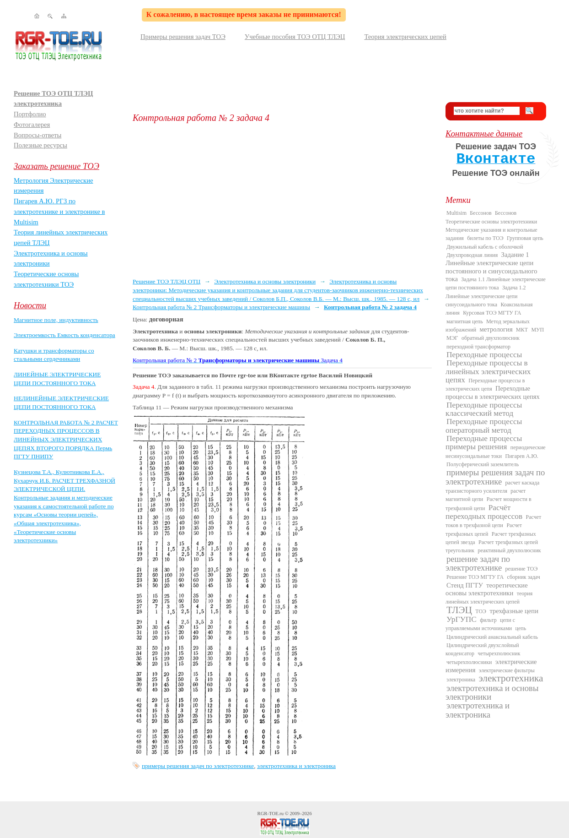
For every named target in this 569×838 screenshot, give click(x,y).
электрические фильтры (507, 670)
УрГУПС (461, 619)
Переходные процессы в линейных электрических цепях (488, 371)
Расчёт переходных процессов (484, 512)
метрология (496, 329)
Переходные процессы (484, 354)
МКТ (522, 329)
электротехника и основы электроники (492, 692)
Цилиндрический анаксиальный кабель (492, 637)
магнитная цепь (464, 321)
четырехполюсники (469, 662)
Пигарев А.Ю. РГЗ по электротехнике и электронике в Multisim (59, 211)
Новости (30, 305)
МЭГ (452, 338)
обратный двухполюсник (491, 338)
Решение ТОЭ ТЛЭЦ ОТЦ (166, 281)
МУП (537, 329)
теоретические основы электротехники (487, 589)
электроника (460, 679)
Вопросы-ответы (37, 135)
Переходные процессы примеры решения (484, 442)
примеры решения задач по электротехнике (198, 765)
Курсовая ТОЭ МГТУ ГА (492, 313)
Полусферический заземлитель (482, 464)
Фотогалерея (32, 124)
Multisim (456, 213)
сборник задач (523, 577)
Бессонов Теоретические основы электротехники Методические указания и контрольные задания (491, 225)
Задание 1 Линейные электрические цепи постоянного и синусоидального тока (491, 267)
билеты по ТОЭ (485, 238)
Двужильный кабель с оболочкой (484, 247)
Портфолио (30, 114)
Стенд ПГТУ (464, 585)
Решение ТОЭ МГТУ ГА (475, 577)
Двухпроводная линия (472, 255)
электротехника (510, 678)
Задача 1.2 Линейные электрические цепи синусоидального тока (486, 296)
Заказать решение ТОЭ (56, 166)
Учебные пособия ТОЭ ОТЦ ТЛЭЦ (295, 36)
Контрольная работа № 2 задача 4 (370, 307)
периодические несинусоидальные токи (496, 451)
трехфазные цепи (513, 611)
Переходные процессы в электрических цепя (485, 384)
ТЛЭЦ (459, 609)
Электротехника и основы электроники (265, 281)
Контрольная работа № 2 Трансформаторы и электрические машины (221, 307)
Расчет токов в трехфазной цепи (493, 521)
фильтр (488, 620)
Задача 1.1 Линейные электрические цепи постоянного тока (496, 283)
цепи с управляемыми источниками (480, 624)
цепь (520, 628)
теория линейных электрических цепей (489, 597)
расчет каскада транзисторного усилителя (492, 486)
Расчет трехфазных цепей (484, 529)
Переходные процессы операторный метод (484, 425)
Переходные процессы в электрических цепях (493, 392)
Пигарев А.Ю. (521, 456)
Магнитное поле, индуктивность (56, 319)
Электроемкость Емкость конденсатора (64, 335)
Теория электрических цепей (405, 36)
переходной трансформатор (478, 346)
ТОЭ (480, 611)
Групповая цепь (525, 238)
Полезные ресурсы (40, 145)
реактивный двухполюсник (509, 550)
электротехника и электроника (296, 765)
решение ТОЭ (521, 569)
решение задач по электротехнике (478, 563)
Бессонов (480, 213)
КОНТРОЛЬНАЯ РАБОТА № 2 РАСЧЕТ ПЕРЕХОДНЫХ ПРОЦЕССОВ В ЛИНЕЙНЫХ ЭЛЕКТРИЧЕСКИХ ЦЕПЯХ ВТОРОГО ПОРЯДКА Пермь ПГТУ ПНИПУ (66, 439)
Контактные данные (484, 133)
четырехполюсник (499, 653)
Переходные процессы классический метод (484, 409)
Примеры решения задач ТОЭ (182, 36)
